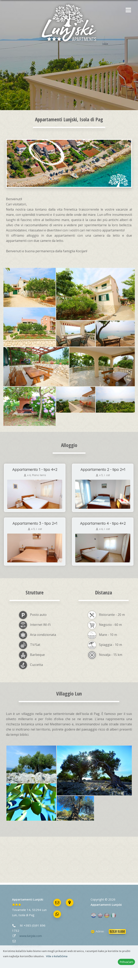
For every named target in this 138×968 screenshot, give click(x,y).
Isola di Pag (26, 915)
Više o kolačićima (56, 956)
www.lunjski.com (30, 936)
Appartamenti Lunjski (27, 899)
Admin (97, 931)
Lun (14, 915)
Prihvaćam (126, 962)
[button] (127, 10)
